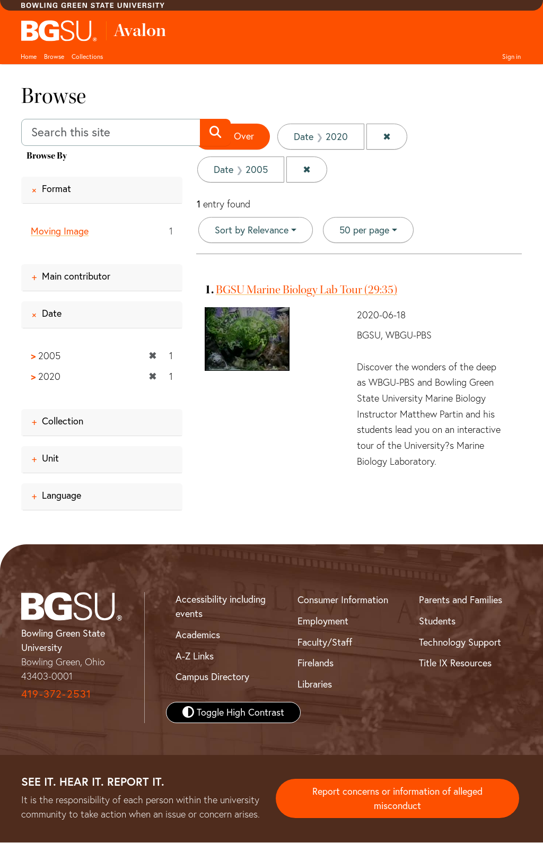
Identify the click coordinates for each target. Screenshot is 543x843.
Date (52, 313)
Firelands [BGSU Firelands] (315, 663)
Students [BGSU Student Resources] (437, 621)
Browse (54, 56)
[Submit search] (215, 132)
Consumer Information (342, 600)
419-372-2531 (56, 693)
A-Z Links (195, 656)
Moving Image (60, 231)
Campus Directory (212, 677)
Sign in (511, 56)
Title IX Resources (455, 663)
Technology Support (460, 642)
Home (29, 56)
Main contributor (76, 276)
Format (56, 188)
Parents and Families (460, 600)
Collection (62, 421)
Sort (251, 230)
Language (61, 495)
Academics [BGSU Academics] (198, 635)
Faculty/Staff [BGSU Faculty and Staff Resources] (324, 642)
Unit (50, 458)
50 (364, 229)
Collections (87, 56)
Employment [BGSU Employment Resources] (322, 621)
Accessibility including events (221, 606)
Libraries (314, 684)
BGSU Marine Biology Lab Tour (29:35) (306, 289)
